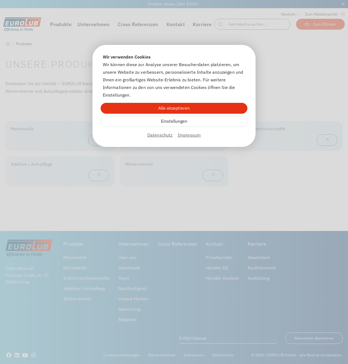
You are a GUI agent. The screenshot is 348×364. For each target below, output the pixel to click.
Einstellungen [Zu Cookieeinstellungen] (174, 121)
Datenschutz (160, 135)
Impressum (189, 135)
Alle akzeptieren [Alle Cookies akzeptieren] (174, 108)
